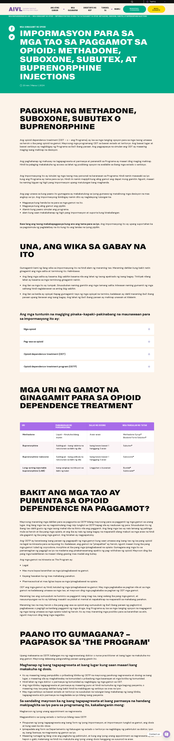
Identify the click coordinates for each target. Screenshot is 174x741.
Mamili (117, 9)
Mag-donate (156, 9)
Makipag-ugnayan (134, 9)
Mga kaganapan (73, 9)
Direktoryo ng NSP (89, 9)
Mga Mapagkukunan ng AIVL (20, 16)
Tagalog (153, 1)
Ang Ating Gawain (55, 9)
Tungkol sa (105, 9)
